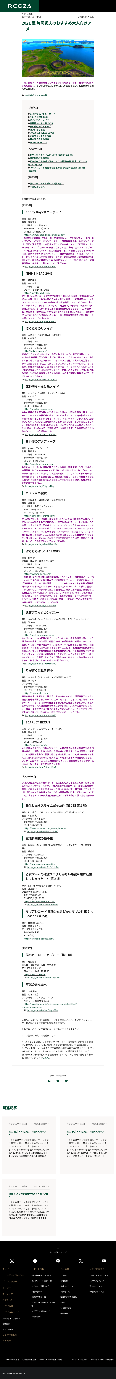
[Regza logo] (19, 6)
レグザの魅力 (8, 1306)
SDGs (62, 1302)
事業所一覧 (64, 1291)
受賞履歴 (6, 1324)
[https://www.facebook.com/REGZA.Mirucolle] (35, 1261)
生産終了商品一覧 (38, 1297)
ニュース (64, 1275)
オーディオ (7, 1293)
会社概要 (64, 1280)
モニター (6, 1287)
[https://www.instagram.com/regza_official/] (12, 1261)
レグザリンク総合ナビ (40, 1311)
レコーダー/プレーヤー (13, 1275)
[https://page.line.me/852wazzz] (58, 1261)
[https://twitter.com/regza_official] (81, 1261)
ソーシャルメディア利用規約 (102, 1359)
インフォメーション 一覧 (41, 1280)
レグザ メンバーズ (96, 1280)
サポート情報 (37, 1269)
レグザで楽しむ (9, 1334)
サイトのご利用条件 (79, 1359)
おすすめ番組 (7, 1329)
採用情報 (64, 1313)
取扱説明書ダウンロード (41, 1275)
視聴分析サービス (96, 1291)
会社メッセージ (66, 1286)
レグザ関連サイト (97, 1269)
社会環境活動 (65, 1308)
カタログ (6, 1340)
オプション (7, 1299)
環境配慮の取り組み (68, 1297)
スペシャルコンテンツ (11, 1318)
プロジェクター (9, 1281)
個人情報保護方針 (29, 1359)
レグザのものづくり (11, 1312)
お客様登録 (35, 1316)
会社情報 (64, 1269)
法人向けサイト (95, 1286)
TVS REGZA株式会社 (10, 1359)
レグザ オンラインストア (99, 1275)
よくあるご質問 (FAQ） (40, 1286)
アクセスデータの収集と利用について (54, 1359)
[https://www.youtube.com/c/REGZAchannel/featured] (104, 1261)
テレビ (5, 1269)
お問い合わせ (36, 1291)
